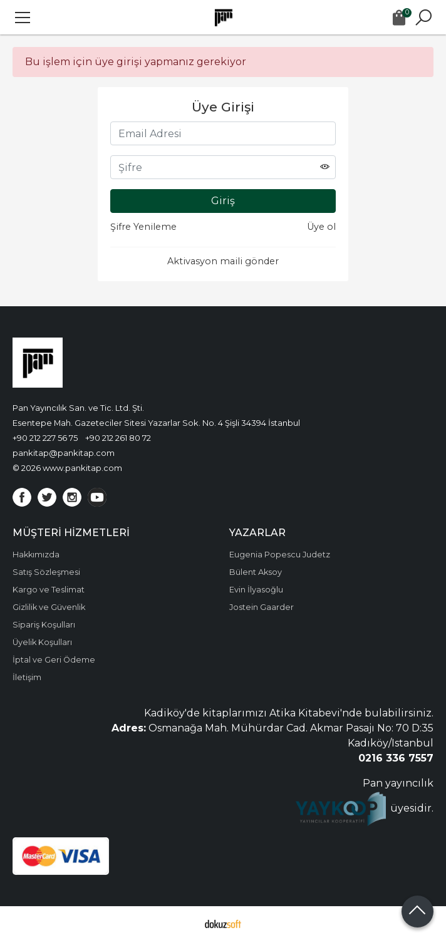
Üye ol (321, 226)
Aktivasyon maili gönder (223, 261)
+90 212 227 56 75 (45, 438)
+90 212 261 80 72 (118, 438)
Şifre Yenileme (143, 226)
